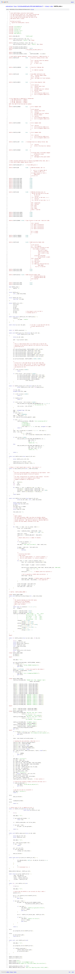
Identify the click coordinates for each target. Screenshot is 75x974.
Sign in (72, 2)
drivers (47, 6)
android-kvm (9, 6)
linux (15, 6)
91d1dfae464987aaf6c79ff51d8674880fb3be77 (30, 6)
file (32, 9)
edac (51, 6)
